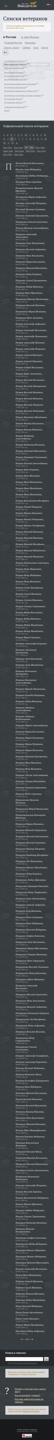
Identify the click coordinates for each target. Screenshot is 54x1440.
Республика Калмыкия (15, 87)
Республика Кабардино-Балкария (20, 84)
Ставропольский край (14, 107)
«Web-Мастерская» (24, 1431)
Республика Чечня (13, 99)
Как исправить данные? (27, 1395)
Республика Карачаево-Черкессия (20, 91)
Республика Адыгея (13, 72)
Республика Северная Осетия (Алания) (22, 95)
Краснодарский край (14, 68)
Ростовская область (13, 102)
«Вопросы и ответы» (31, 1411)
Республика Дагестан (14, 76)
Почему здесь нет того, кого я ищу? (30, 1390)
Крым (6, 110)
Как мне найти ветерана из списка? (29, 1400)
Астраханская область (14, 61)
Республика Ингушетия (15, 79)
